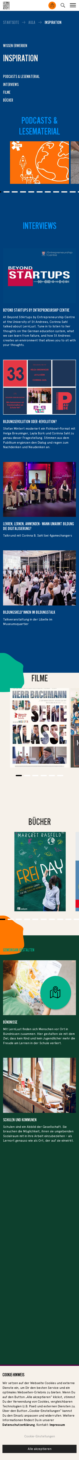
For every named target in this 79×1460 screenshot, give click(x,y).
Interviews (11, 84)
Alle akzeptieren (39, 1449)
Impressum (57, 1425)
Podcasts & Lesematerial (21, 76)
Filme (6, 92)
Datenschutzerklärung (18, 1425)
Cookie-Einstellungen (39, 1436)
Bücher (8, 100)
